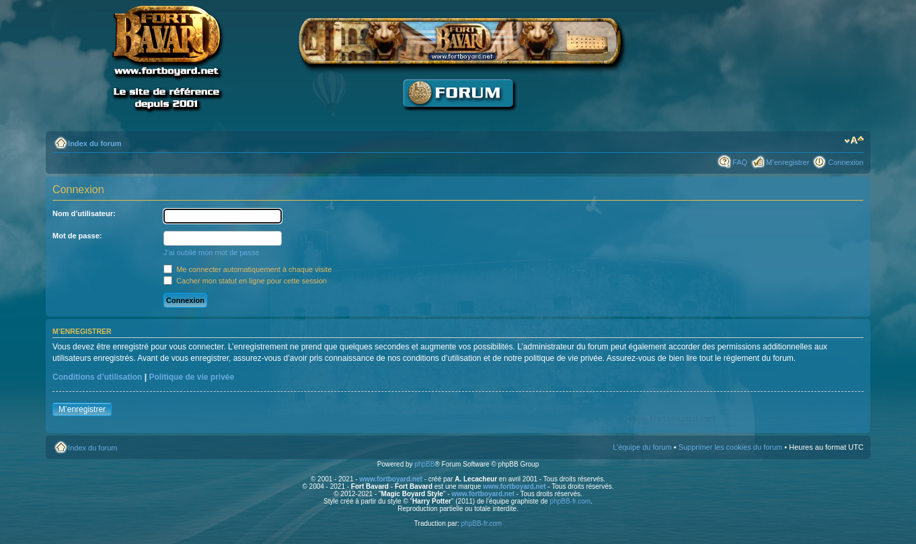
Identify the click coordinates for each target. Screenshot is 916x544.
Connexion (846, 162)
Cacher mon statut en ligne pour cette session (245, 281)
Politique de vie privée (191, 377)
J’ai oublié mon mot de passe (211, 252)
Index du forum (94, 143)
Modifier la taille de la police (854, 141)
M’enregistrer (787, 162)
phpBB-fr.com (570, 501)
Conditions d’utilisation (97, 377)
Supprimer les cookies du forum (731, 447)
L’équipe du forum (642, 447)
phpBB (424, 464)
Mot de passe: (77, 236)
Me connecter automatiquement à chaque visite (247, 269)
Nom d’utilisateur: (84, 213)
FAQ (739, 162)
